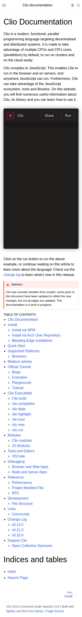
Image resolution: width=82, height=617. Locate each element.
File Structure (22, 503)
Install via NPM (23, 330)
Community (21, 514)
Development (18, 498)
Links (12, 509)
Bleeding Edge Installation (32, 340)
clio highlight (21, 414)
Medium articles (20, 361)
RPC (15, 493)
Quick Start (16, 346)
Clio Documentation (23, 319)
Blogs (16, 372)
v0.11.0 (17, 530)
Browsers (19, 356)
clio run (17, 430)
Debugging (16, 461)
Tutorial (17, 388)
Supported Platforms (24, 351)
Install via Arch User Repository (36, 335)
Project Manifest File (28, 488)
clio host (18, 419)
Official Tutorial (19, 367)
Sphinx (11, 611)
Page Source (55, 611)
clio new (18, 425)
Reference (16, 477)
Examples (19, 377)
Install (12, 325)
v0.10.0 (17, 535)
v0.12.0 (17, 524)
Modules (14, 435)
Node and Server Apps (29, 472)
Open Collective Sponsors (32, 546)
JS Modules (21, 446)
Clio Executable (20, 393)
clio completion (23, 403)
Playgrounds (21, 382)
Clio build (19, 398)
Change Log (17, 519)
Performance (22, 482)
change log (12, 275)
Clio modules (22, 440)
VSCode (18, 456)
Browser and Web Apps (30, 467)
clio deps (19, 409)
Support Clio (17, 540)
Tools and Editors (21, 451)
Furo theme (35, 611)
